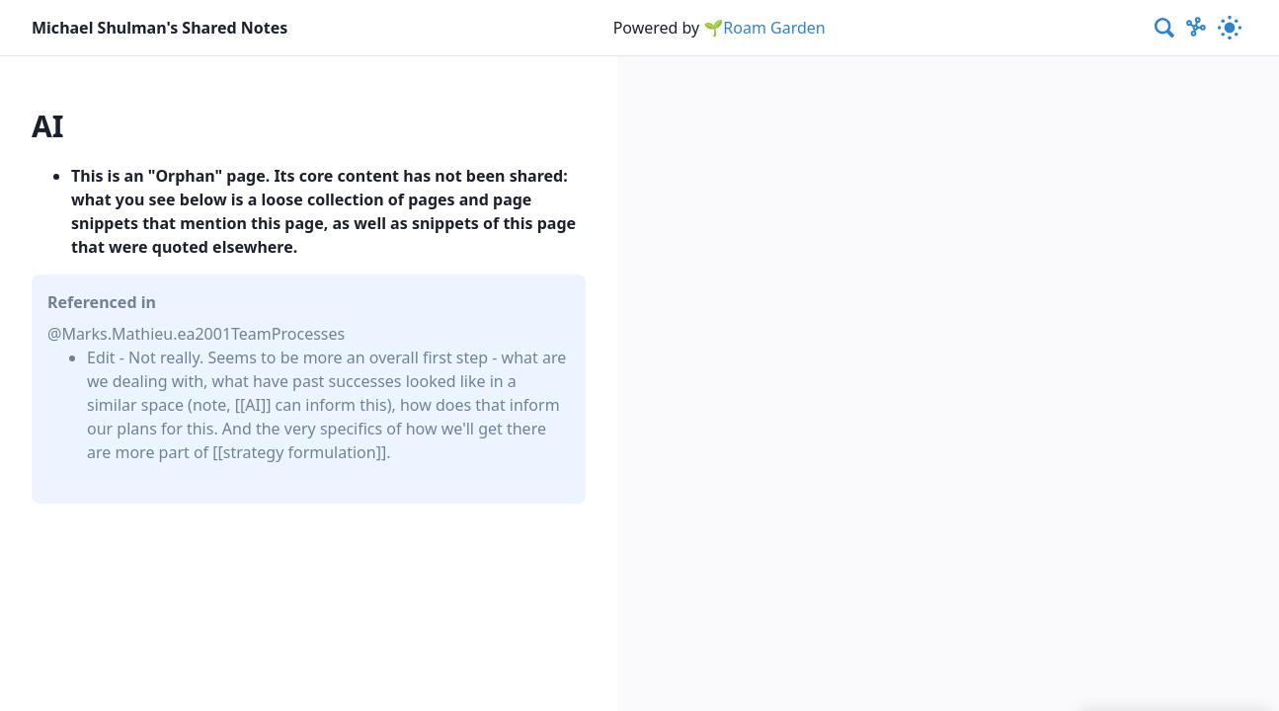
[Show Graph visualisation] (1196, 27)
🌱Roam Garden (764, 28)
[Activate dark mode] (1229, 28)
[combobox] (1165, 27)
